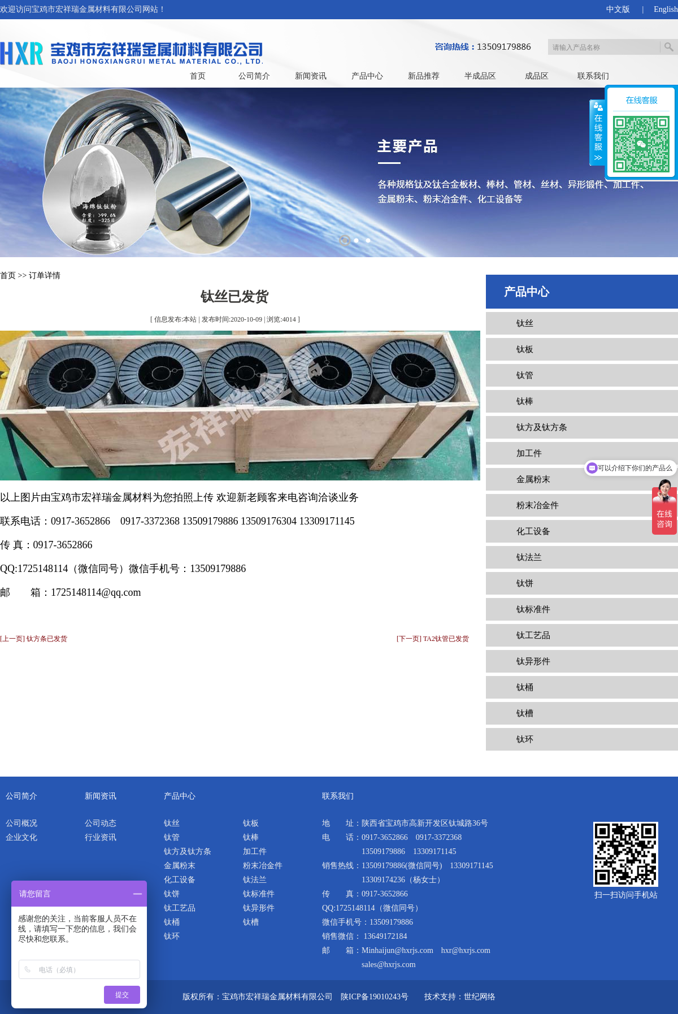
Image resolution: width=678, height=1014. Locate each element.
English (666, 9)
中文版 (618, 9)
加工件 (529, 453)
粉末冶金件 (537, 505)
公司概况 (21, 823)
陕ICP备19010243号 (374, 997)
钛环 (524, 739)
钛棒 (524, 401)
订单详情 (44, 275)
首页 (198, 76)
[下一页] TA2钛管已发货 (433, 639)
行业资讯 (100, 837)
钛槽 (524, 713)
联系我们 (593, 76)
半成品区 (480, 76)
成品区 (537, 76)
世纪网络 (480, 997)
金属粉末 (533, 479)
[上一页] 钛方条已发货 (33, 639)
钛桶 (524, 687)
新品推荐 (424, 76)
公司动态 (100, 823)
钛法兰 (529, 557)
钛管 (524, 375)
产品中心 (367, 76)
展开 (597, 132)
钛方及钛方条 (541, 427)
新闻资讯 (311, 76)
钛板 (524, 349)
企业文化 (21, 837)
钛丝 (524, 323)
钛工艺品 (533, 635)
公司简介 (254, 76)
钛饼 (524, 583)
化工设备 (533, 531)
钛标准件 (533, 609)
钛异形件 (533, 661)
